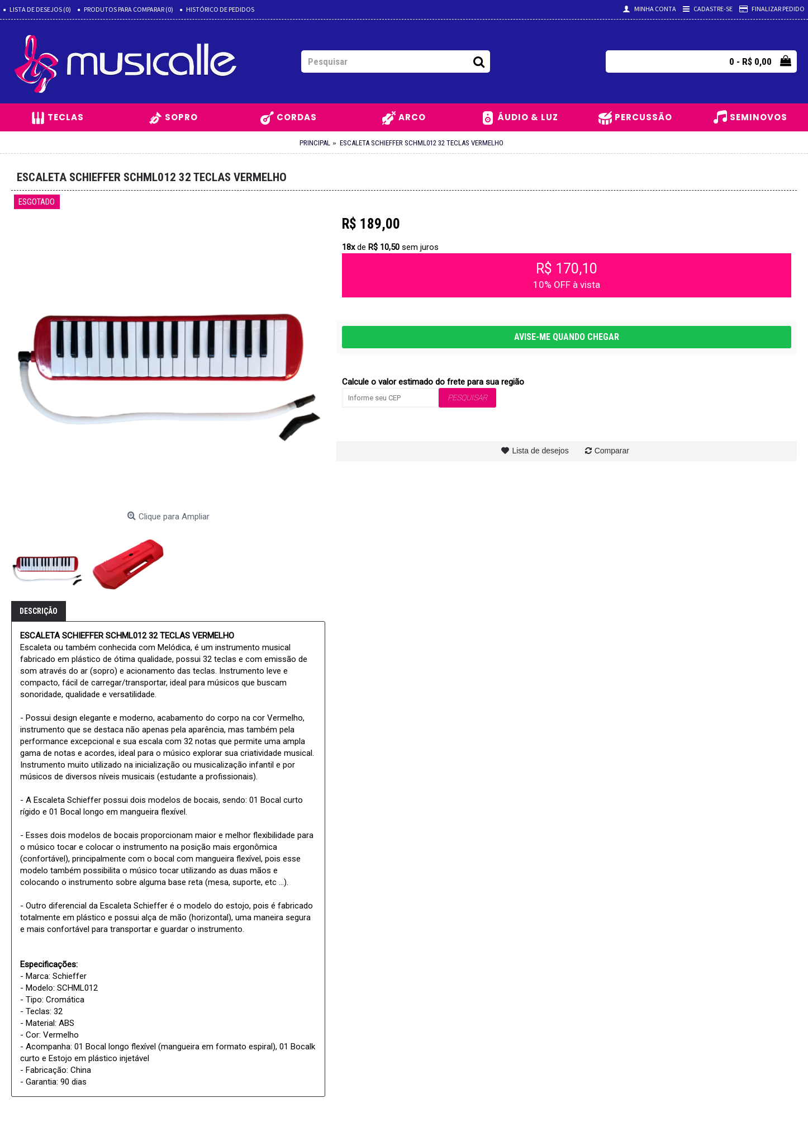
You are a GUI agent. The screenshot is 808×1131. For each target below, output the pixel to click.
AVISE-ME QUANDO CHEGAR (566, 337)
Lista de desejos (540, 450)
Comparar (612, 450)
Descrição (39, 611)
